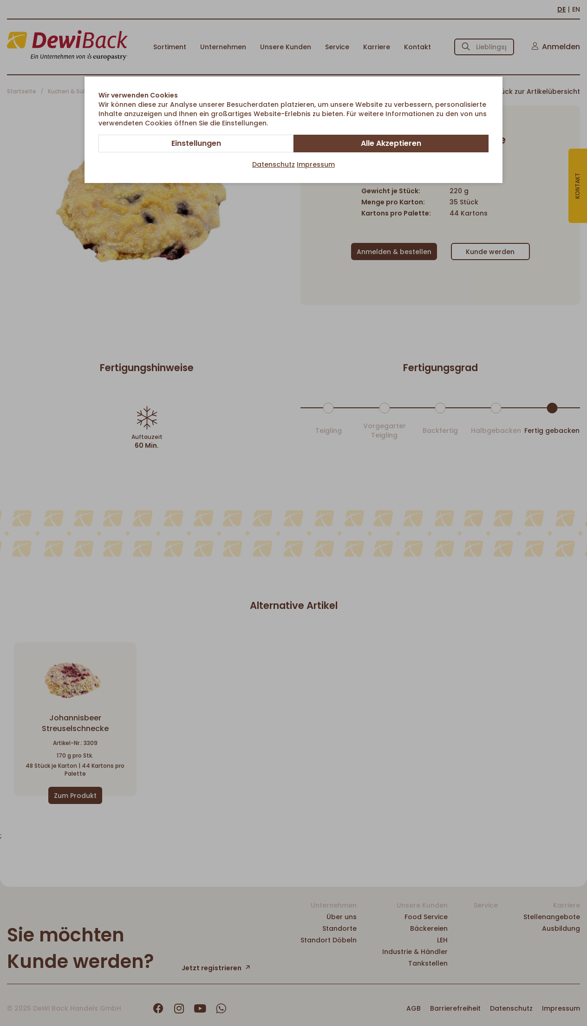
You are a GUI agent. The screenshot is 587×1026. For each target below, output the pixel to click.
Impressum (316, 164)
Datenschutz (273, 164)
